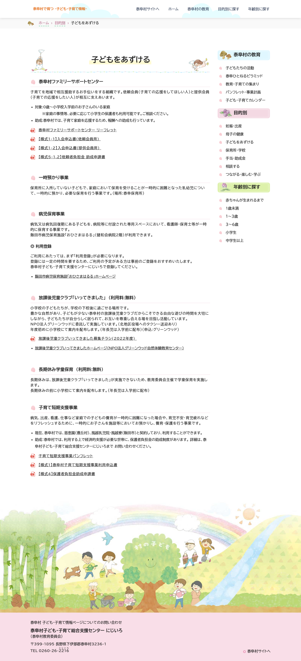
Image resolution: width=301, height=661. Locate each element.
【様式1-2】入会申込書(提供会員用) (70, 148)
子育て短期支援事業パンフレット (66, 456)
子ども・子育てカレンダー (246, 100)
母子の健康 (235, 134)
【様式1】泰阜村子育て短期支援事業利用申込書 (78, 465)
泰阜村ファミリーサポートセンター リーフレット (78, 130)
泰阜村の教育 (198, 9)
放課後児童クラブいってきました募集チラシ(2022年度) (88, 338)
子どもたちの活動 (240, 68)
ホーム (173, 9)
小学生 (231, 232)
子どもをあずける (240, 142)
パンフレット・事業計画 (243, 92)
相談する (233, 166)
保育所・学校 (236, 150)
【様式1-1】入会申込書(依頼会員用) (70, 139)
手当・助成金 (236, 158)
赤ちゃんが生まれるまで (245, 200)
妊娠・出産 (234, 126)
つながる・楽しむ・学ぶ (243, 174)
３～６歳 (232, 224)
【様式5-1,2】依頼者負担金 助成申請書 (72, 157)
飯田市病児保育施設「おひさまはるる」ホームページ (75, 276)
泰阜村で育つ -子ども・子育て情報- (70, 9)
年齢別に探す (259, 9)
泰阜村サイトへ (147, 9)
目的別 (60, 23)
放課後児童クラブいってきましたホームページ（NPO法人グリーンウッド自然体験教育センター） (109, 348)
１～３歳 (232, 216)
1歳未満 (232, 208)
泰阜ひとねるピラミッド (244, 76)
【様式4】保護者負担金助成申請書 (67, 474)
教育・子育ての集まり (242, 84)
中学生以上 (235, 240)
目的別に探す (228, 9)
